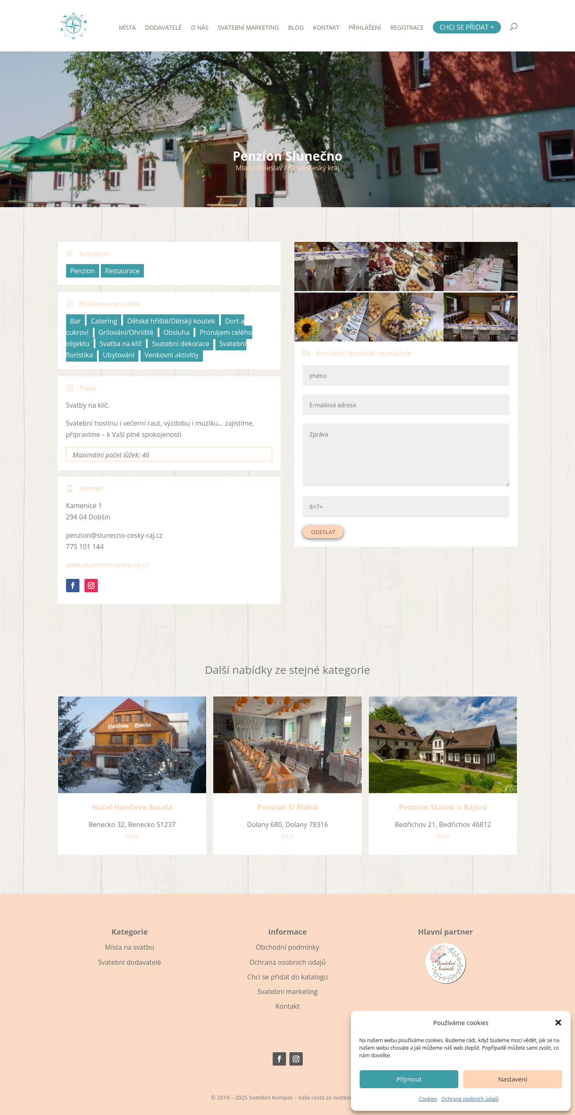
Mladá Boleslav (258, 167)
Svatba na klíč (121, 343)
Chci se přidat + (467, 27)
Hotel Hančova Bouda (132, 807)
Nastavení (512, 1079)
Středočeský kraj (313, 167)
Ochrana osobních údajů (469, 1098)
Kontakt (326, 28)
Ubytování (119, 355)
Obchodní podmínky (287, 947)
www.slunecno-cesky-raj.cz (107, 564)
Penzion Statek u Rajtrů (443, 807)
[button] (558, 1022)
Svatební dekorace (180, 343)
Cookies (428, 1098)
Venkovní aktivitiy (172, 355)
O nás (200, 28)
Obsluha (176, 332)
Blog (296, 28)
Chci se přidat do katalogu (287, 976)
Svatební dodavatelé (129, 962)
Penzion (82, 270)
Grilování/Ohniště (126, 332)
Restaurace (122, 270)
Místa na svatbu (129, 947)
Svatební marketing (248, 28)
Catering (104, 321)
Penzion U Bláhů (287, 807)
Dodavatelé (163, 28)
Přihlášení (365, 28)
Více (132, 836)
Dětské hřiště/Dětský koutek (171, 321)
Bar (75, 321)
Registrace (407, 28)
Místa (127, 28)
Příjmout (409, 1079)
